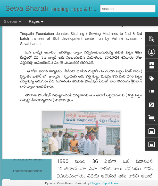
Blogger (95, 183)
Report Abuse (110, 183)
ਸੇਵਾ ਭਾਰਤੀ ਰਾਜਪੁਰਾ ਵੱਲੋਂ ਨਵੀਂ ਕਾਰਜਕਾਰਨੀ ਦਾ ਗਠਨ (43, 89)
